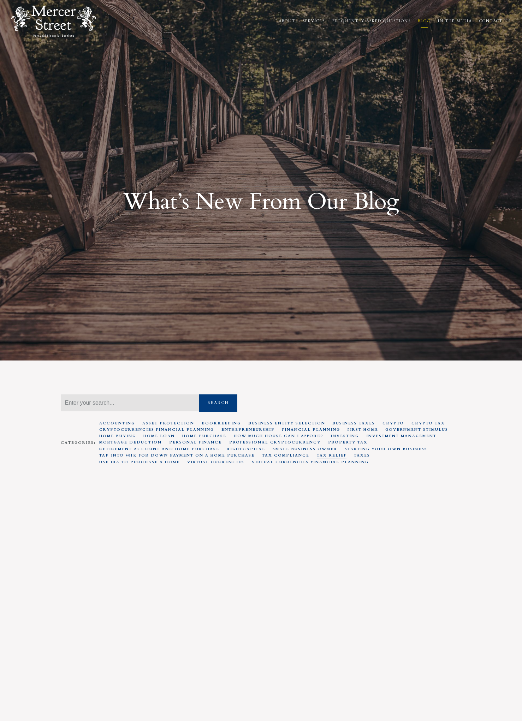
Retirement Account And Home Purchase (159, 449)
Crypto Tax (428, 423)
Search (218, 402)
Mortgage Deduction (130, 442)
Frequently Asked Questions (371, 21)
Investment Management (401, 436)
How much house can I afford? (279, 436)
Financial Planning (311, 429)
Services (314, 21)
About (287, 21)
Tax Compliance (285, 455)
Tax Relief (331, 455)
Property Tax (348, 442)
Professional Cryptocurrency (275, 442)
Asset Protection (168, 423)
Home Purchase (204, 436)
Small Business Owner (305, 449)
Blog (424, 21)
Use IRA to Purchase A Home (139, 462)
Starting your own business (386, 449)
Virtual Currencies (215, 462)
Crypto (393, 423)
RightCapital (246, 449)
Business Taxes (353, 423)
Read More (75, 679)
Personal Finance (195, 442)
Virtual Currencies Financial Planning (310, 462)
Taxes (362, 455)
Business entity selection (286, 423)
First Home (363, 429)
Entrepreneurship (248, 429)
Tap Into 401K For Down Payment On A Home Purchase (177, 455)
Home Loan (159, 436)
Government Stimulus (416, 429)
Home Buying (117, 436)
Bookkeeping (221, 423)
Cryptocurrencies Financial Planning (156, 429)
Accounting (117, 423)
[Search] (130, 402)
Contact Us (495, 21)
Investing (345, 436)
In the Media (455, 21)
